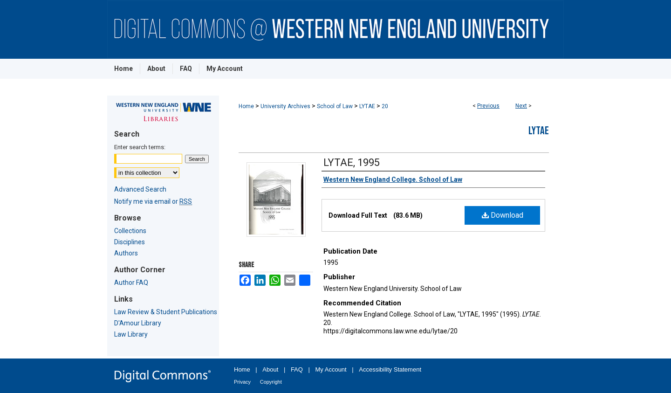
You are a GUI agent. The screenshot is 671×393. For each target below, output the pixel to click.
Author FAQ (131, 282)
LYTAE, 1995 (351, 162)
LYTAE (367, 106)
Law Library (131, 334)
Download (502, 215)
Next (521, 106)
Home (246, 106)
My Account (331, 369)
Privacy (242, 382)
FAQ (297, 369)
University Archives (285, 106)
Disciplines (129, 242)
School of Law (335, 106)
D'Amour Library (137, 323)
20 (385, 106)
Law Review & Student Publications (165, 312)
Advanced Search (140, 189)
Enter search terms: (139, 147)
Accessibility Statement (390, 369)
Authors (126, 253)
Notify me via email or (153, 201)
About (270, 369)
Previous (488, 106)
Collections (130, 230)
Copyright (271, 382)
